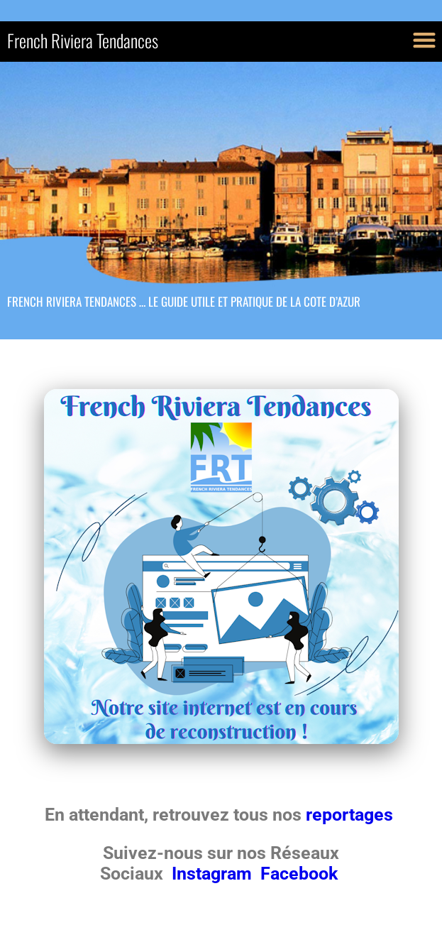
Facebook (299, 873)
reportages (351, 814)
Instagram (214, 873)
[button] (424, 39)
